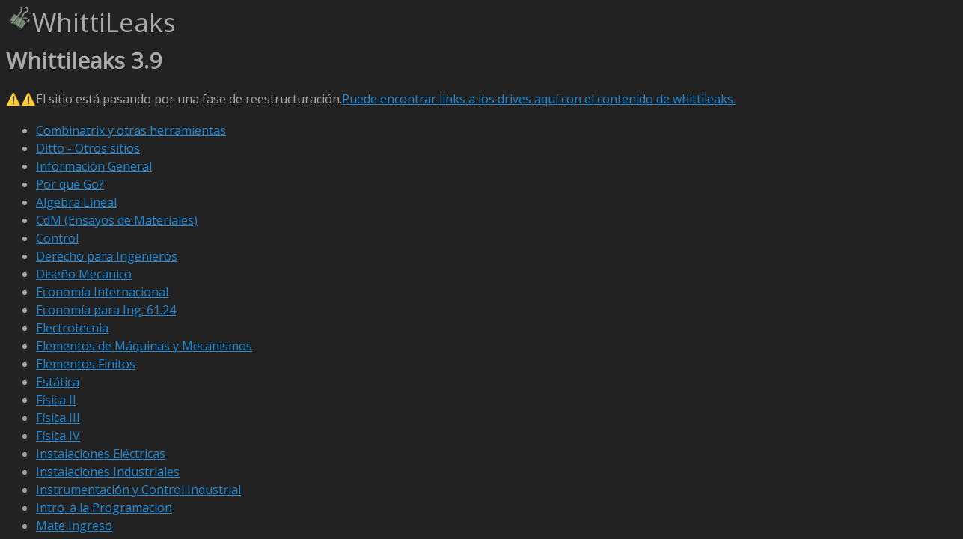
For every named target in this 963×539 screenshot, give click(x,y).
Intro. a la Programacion (104, 507)
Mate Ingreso (74, 525)
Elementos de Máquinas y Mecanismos (144, 346)
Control (57, 238)
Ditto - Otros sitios (88, 148)
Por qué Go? (70, 184)
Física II (56, 400)
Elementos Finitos (85, 364)
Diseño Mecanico (84, 274)
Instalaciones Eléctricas (100, 453)
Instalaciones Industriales (108, 471)
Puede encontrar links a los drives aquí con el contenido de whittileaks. (539, 99)
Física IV (58, 435)
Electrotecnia (72, 328)
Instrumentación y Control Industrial (138, 489)
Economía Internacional (102, 292)
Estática (57, 382)
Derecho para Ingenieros (106, 256)
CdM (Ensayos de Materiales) (117, 220)
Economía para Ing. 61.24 (106, 310)
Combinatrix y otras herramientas (131, 130)
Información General (94, 166)
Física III (58, 417)
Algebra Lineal (76, 202)
